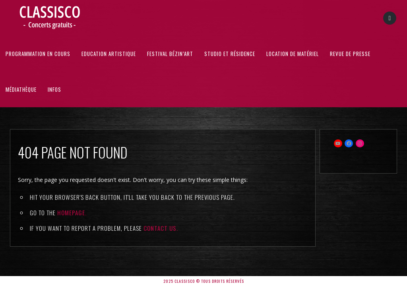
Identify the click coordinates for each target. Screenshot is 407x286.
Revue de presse (350, 54)
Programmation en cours (38, 54)
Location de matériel (292, 54)
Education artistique (108, 54)
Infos (54, 89)
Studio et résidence (229, 54)
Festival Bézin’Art (170, 54)
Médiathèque (21, 89)
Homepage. (72, 212)
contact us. (160, 228)
